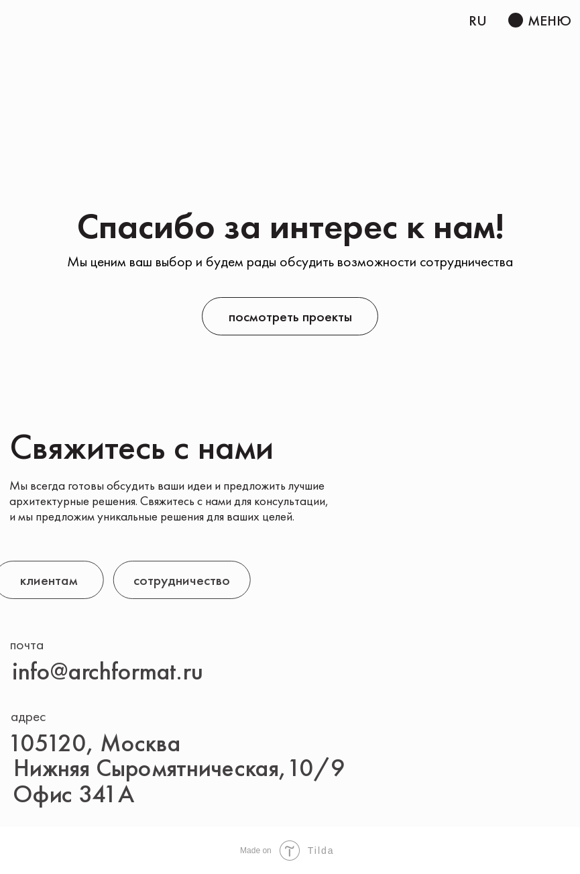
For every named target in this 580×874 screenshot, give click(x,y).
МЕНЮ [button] (549, 20)
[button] (515, 20)
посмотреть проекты (290, 316)
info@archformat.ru (107, 671)
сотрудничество (157, 580)
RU (478, 20)
